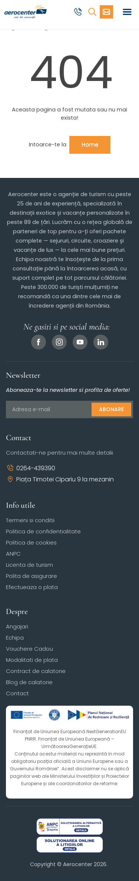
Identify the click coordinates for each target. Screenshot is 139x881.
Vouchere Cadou (29, 649)
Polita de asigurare (31, 576)
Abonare (111, 409)
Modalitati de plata (32, 660)
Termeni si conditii (30, 520)
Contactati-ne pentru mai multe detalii (59, 452)
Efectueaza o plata (32, 587)
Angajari (17, 626)
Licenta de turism (29, 565)
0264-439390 (30, 468)
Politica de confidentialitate (43, 531)
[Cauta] (92, 12)
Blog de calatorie (29, 682)
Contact (17, 693)
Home (90, 145)
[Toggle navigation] (127, 11)
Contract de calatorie (36, 671)
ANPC (13, 553)
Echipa (15, 637)
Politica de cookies (31, 542)
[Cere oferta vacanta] (106, 12)
